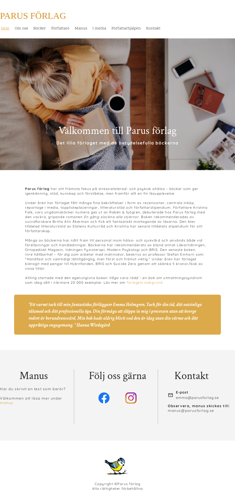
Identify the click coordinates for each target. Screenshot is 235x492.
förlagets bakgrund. (145, 282)
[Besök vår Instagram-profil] (131, 398)
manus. (7, 402)
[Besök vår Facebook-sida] (104, 398)
